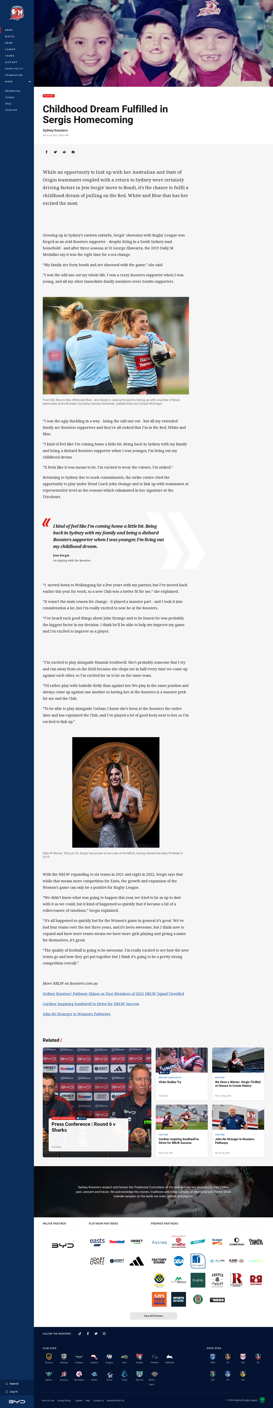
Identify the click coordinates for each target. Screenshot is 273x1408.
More (18, 81)
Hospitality (14, 68)
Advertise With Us (115, 1400)
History (11, 62)
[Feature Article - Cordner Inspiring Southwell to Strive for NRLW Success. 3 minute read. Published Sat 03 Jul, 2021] (182, 1131)
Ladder (10, 49)
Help (88, 1400)
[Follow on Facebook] (87, 1333)
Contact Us (98, 1400)
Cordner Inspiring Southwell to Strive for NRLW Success (91, 1003)
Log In (11, 1391)
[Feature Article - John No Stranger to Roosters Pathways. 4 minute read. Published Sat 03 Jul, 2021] (238, 1131)
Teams (10, 55)
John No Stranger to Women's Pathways (76, 1013)
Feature (49, 96)
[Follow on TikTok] (79, 1333)
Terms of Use (47, 1400)
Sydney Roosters (55, 130)
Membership (12, 90)
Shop (8, 103)
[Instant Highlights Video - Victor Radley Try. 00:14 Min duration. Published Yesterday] (182, 1074)
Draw (9, 42)
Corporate (11, 109)
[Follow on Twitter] (96, 1333)
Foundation (14, 75)
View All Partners (153, 1316)
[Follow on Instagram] (104, 1333)
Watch (10, 36)
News (9, 30)
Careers (79, 1400)
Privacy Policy (64, 1400)
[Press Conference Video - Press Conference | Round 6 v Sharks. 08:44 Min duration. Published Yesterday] (97, 1102)
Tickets (9, 97)
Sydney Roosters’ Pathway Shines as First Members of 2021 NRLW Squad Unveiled (113, 993)
